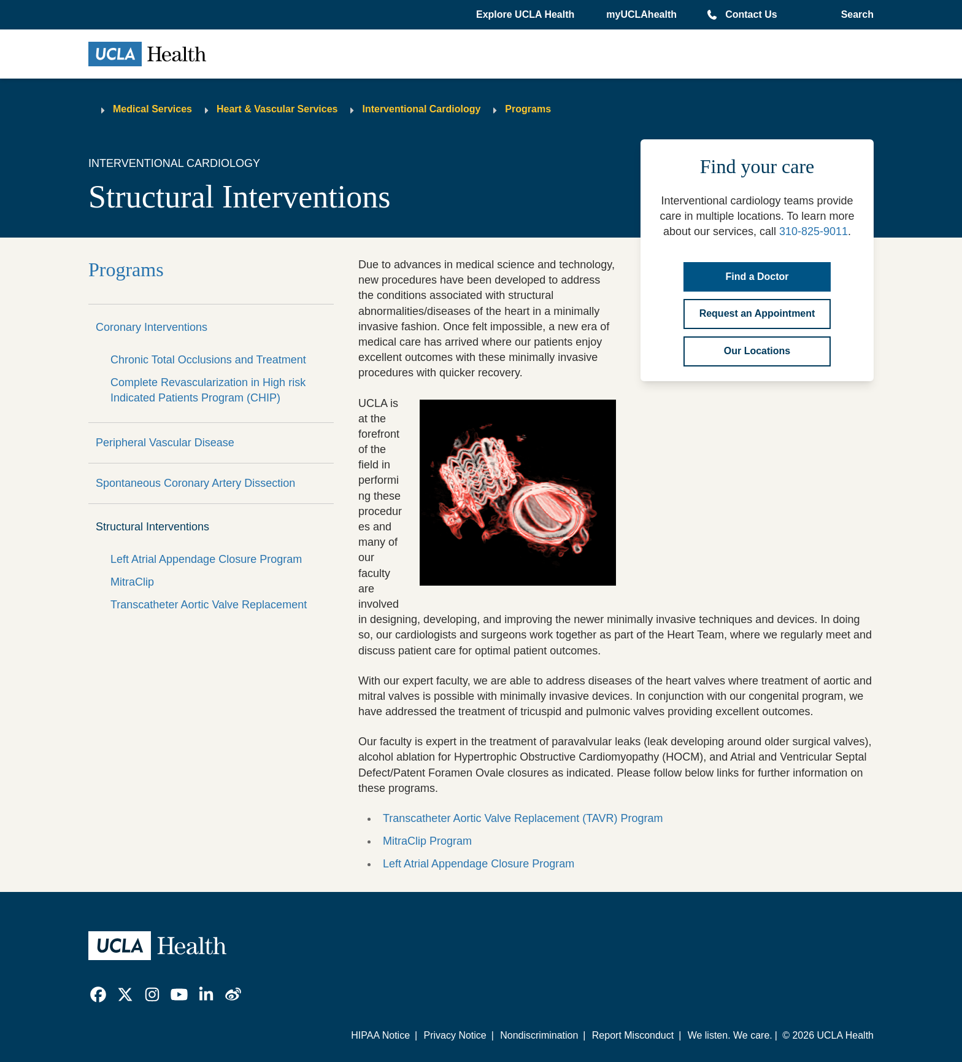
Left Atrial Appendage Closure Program (206, 559)
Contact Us (751, 14)
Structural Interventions (152, 527)
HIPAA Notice (380, 1035)
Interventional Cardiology (421, 109)
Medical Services (152, 109)
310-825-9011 (813, 231)
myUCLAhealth (641, 14)
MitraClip (132, 582)
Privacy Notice (454, 1035)
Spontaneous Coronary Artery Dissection (195, 483)
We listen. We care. (730, 1035)
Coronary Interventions (151, 327)
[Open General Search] (855, 14)
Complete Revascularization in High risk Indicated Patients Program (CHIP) (208, 390)
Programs (528, 109)
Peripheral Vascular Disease (165, 442)
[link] (98, 994)
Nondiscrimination (539, 1035)
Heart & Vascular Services (277, 109)
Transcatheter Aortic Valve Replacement (208, 605)
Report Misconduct (633, 1035)
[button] (526, 15)
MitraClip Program (429, 841)
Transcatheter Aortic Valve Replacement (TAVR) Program (523, 818)
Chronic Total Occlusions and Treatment (208, 360)
